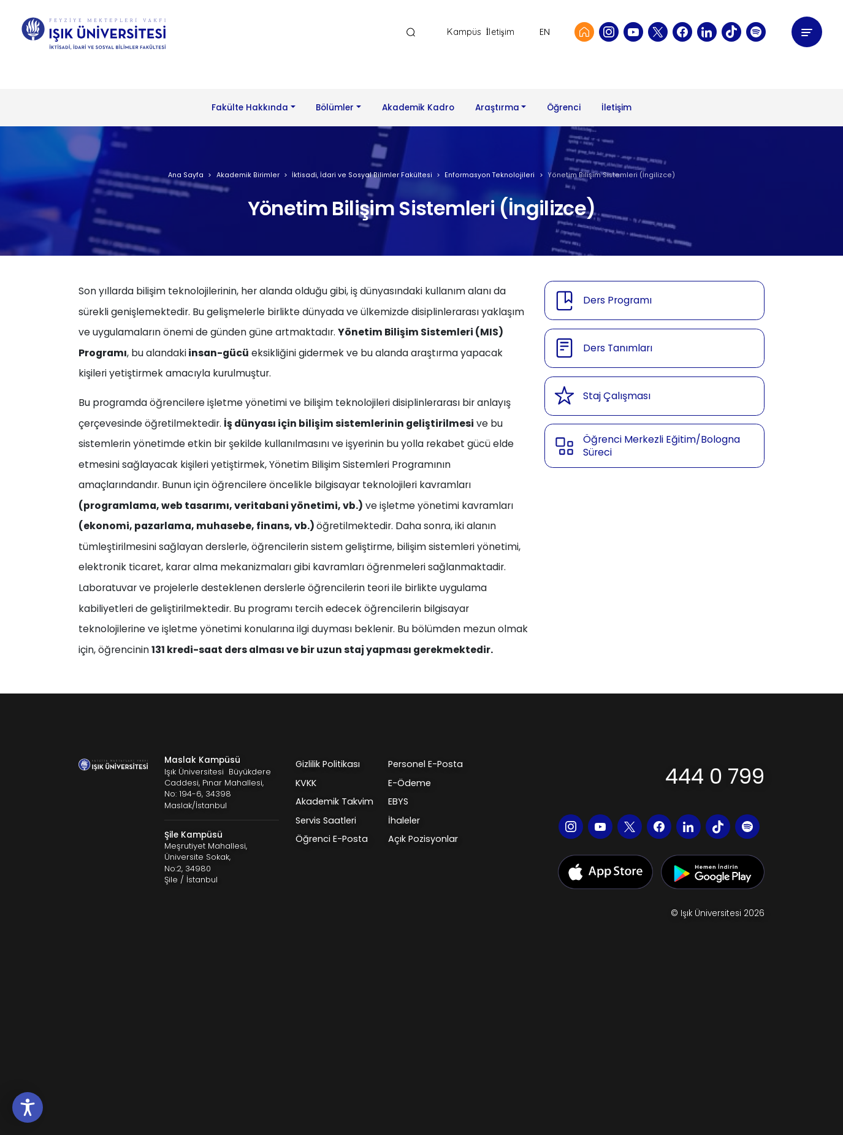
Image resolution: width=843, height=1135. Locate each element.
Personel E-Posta (425, 764)
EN (545, 32)
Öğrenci (564, 107)
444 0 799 (715, 776)
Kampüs (464, 32)
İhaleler (404, 820)
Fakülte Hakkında (250, 107)
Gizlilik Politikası (328, 764)
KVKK (306, 783)
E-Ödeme (409, 783)
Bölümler (335, 107)
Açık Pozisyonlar (423, 839)
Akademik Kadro (418, 107)
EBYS (398, 801)
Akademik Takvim (334, 801)
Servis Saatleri (326, 820)
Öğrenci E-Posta (332, 839)
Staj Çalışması (616, 395)
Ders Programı (617, 300)
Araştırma (497, 107)
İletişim (500, 32)
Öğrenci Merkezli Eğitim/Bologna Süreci (661, 446)
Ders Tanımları (617, 348)
